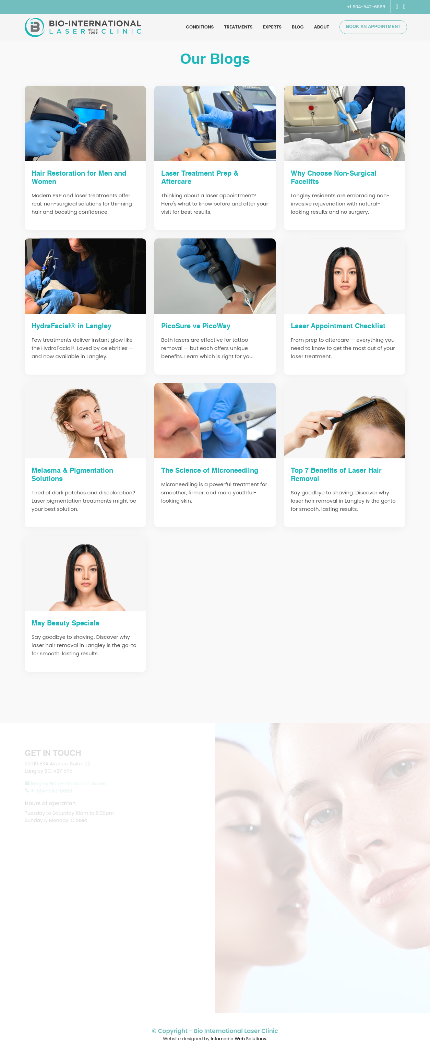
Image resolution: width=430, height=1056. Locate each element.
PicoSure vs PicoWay (195, 326)
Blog (298, 27)
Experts (272, 27)
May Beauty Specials (65, 623)
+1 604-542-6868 (366, 6)
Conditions (200, 27)
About (321, 27)
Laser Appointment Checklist (338, 326)
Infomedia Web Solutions (238, 1038)
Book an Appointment (373, 27)
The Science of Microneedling (209, 471)
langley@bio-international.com (65, 783)
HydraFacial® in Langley (71, 326)
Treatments (238, 27)
